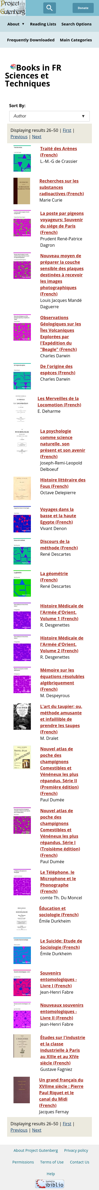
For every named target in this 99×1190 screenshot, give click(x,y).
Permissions (23, 1162)
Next (36, 137)
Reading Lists (43, 24)
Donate (83, 8)
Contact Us (79, 1162)
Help (51, 1173)
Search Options (77, 24)
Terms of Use (52, 1162)
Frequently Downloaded (31, 39)
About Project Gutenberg (35, 1150)
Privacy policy (76, 1150)
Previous (19, 137)
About (16, 24)
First (67, 130)
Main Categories (76, 39)
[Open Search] (49, 8)
